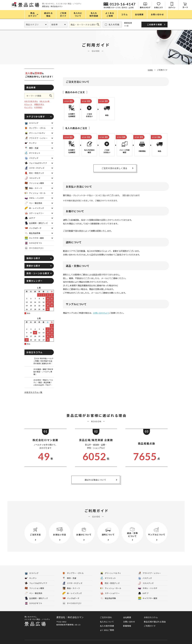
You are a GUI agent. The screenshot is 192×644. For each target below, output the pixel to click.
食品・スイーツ (71, 588)
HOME (150, 70)
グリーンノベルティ (110, 573)
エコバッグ (32, 573)
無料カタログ (145, 7)
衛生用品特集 (108, 598)
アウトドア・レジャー (149, 573)
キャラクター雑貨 (147, 598)
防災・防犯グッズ (110, 583)
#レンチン (28, 107)
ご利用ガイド (150, 625)
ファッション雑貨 (34, 588)
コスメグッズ (146, 583)
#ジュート (28, 104)
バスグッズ (145, 578)
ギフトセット (108, 578)
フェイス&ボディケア (36, 583)
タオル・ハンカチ (147, 588)
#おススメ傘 (45, 101)
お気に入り (158, 7)
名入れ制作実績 (107, 625)
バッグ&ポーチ (70, 598)
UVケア (143, 593)
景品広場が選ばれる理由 (155, 621)
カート (185, 7)
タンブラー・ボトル (73, 573)
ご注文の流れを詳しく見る (114, 168)
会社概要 (127, 617)
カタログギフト (33, 603)
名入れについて (107, 621)
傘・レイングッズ (72, 593)
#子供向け (38, 107)
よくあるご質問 (107, 630)
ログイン (172, 7)
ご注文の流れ (106, 617)
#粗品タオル (39, 104)
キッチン (31, 578)
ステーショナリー (110, 593)
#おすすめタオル (31, 101)
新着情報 (127, 625)
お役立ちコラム (151, 617)
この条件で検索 (51, 96)
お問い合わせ (129, 621)
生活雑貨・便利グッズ (36, 598)
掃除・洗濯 (69, 578)
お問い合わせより (101, 312)
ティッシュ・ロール (110, 588)
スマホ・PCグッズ (72, 583)
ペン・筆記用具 (33, 593)
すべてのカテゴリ (34, 248)
